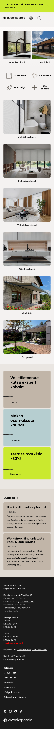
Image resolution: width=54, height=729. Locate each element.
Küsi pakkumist (11, 692)
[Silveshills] (15, 17)
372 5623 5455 (24, 649)
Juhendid (8, 682)
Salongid (8, 668)
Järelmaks (9, 687)
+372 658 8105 (25, 595)
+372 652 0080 (18, 656)
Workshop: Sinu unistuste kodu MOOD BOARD (25, 540)
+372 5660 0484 (39, 649)
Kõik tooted (9, 677)
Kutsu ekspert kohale (14, 697)
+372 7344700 (23, 607)
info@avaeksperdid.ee (13, 659)
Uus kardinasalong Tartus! (26, 507)
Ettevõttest (9, 672)
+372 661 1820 (27, 601)
